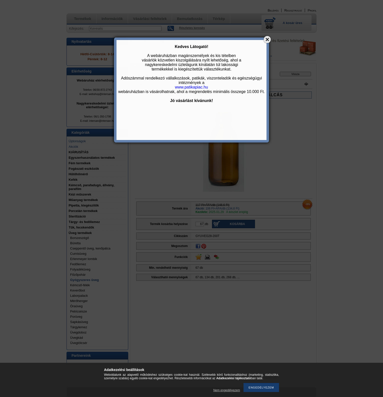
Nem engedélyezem (226, 390)
